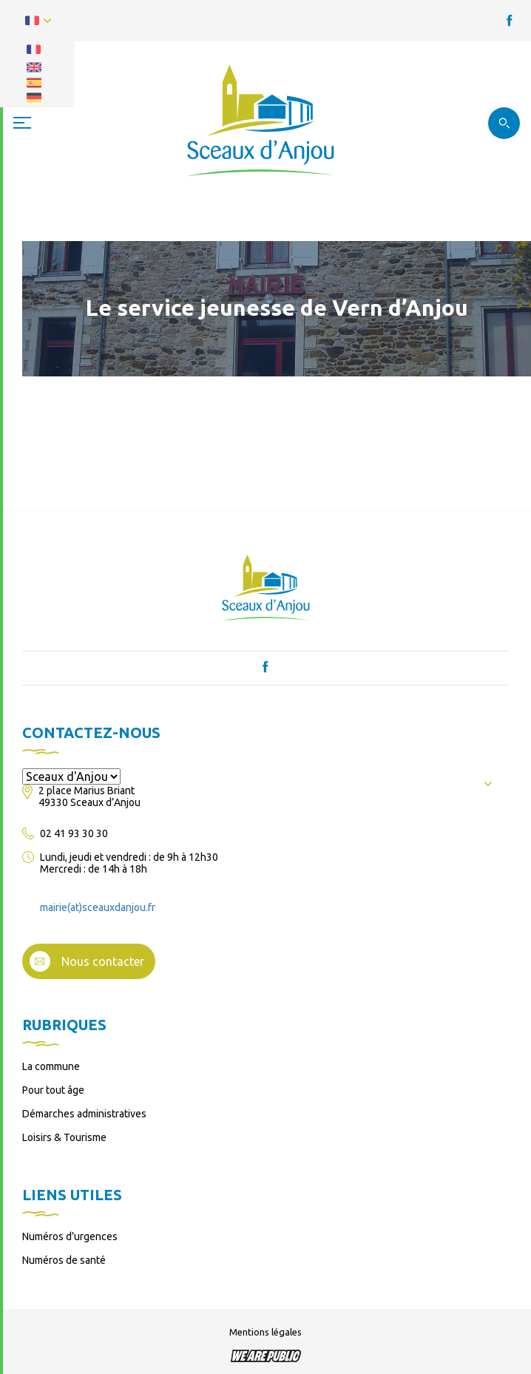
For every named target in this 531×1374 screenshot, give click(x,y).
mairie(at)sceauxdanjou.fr (97, 907)
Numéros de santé (64, 1260)
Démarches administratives (84, 1114)
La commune (51, 1066)
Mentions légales (265, 1332)
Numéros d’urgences (70, 1236)
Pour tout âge (53, 1090)
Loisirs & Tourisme (64, 1137)
